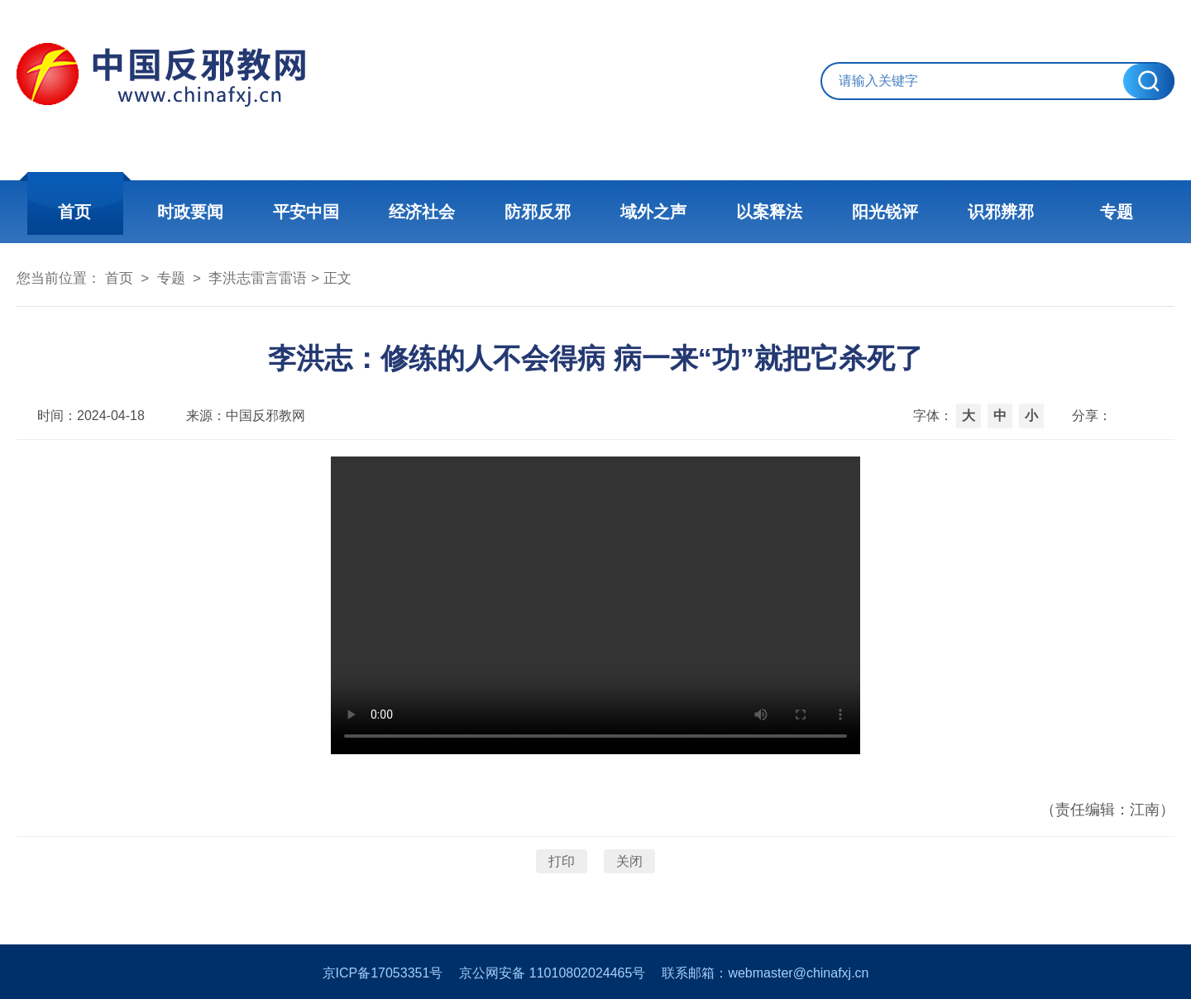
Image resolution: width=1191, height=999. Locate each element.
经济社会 (422, 212)
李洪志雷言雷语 (257, 278)
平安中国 (306, 212)
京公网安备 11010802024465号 (552, 973)
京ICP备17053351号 (383, 973)
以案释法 (769, 212)
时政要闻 (190, 212)
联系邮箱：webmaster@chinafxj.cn (765, 973)
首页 (74, 212)
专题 (1116, 212)
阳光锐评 (885, 212)
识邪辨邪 (1001, 212)
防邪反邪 (538, 212)
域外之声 (653, 212)
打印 (561, 861)
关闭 (629, 861)
